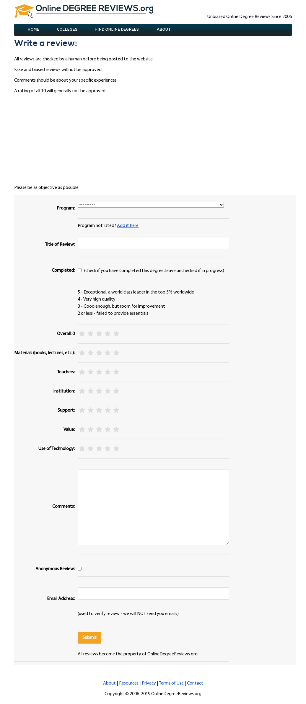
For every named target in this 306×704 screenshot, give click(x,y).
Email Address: (61, 598)
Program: (66, 208)
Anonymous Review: (55, 569)
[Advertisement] (155, 139)
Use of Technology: (56, 448)
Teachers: (66, 372)
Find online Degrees (117, 29)
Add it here (128, 225)
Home (33, 29)
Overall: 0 (66, 334)
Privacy (149, 683)
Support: (66, 410)
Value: (69, 429)
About (164, 29)
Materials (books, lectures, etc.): (44, 353)
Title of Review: (60, 244)
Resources (129, 683)
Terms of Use (171, 683)
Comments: (63, 506)
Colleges (67, 29)
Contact (195, 683)
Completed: (63, 270)
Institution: (64, 391)
